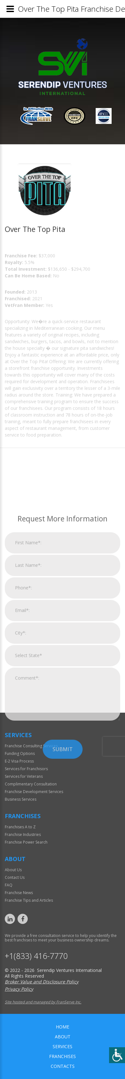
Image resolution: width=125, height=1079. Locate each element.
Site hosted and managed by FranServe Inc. (43, 1002)
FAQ (8, 885)
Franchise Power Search (26, 842)
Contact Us (15, 877)
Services (62, 1046)
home (62, 1027)
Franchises (62, 1056)
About (62, 1037)
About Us (13, 869)
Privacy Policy (19, 989)
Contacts (63, 1066)
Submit (63, 819)
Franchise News (19, 892)
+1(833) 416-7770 (36, 956)
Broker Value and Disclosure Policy (41, 982)
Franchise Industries (23, 834)
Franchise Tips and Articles (29, 900)
